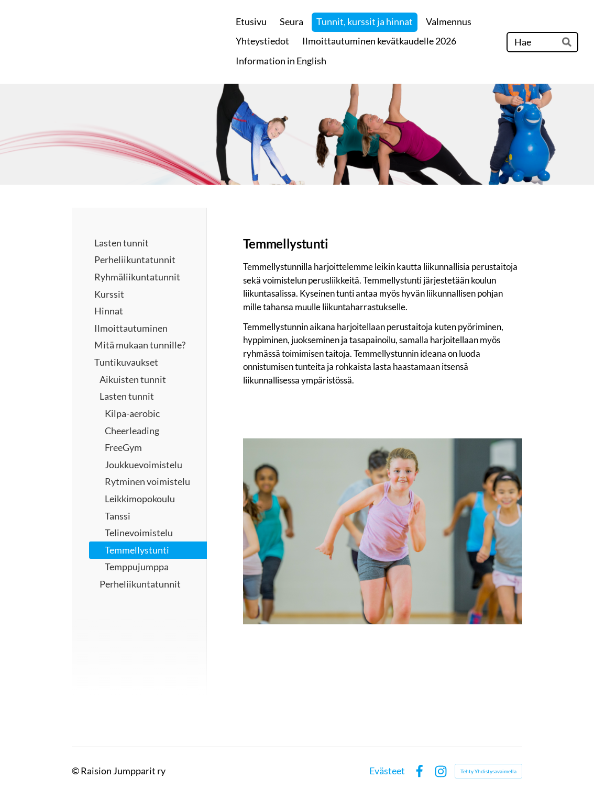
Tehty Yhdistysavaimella (488, 771)
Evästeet (387, 771)
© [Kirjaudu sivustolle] (76, 770)
